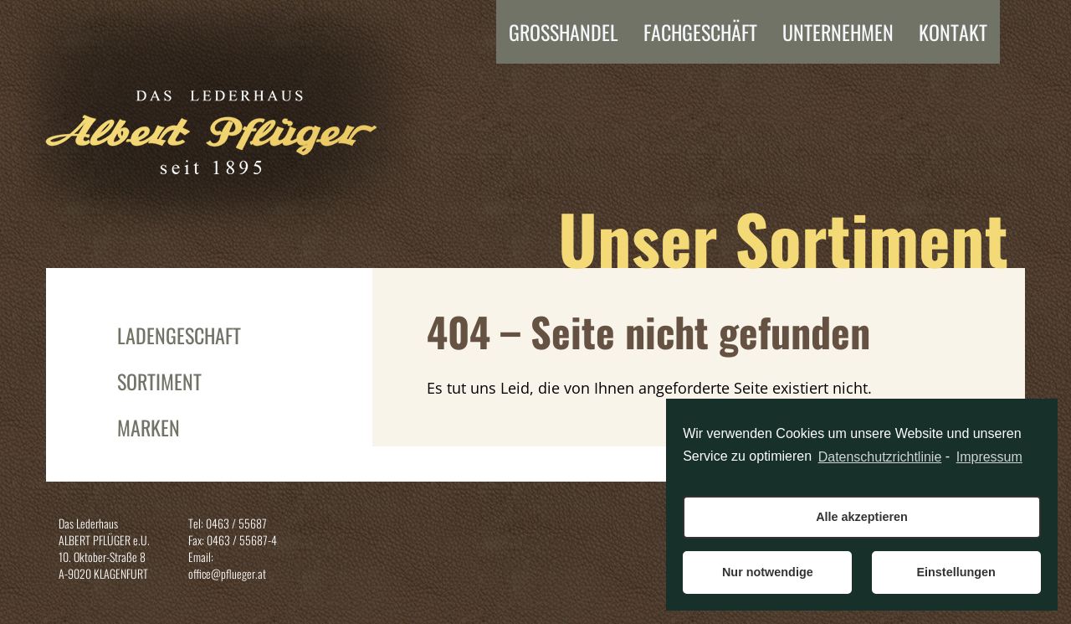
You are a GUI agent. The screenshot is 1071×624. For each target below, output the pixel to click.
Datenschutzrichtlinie (880, 457)
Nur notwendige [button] (767, 572)
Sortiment (159, 381)
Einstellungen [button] (955, 572)
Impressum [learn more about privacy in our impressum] (989, 457)
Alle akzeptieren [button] (862, 516)
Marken (148, 427)
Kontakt (953, 32)
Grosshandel (563, 32)
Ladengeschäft (179, 335)
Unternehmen (838, 32)
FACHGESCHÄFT (700, 32)
